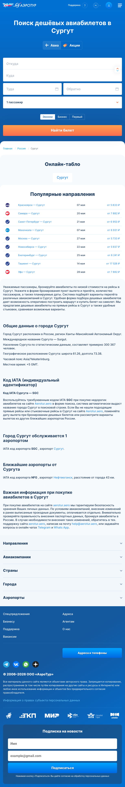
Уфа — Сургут (26, 271)
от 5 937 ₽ (113, 246)
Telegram (44, 527)
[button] (78, 5)
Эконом (48, 117)
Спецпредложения (16, 614)
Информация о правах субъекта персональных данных (41, 700)
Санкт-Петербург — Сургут (35, 221)
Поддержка (11, 629)
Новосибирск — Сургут (32, 246)
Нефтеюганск (63, 477)
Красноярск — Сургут (31, 204)
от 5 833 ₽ (113, 205)
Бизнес (62, 117)
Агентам (68, 621)
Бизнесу (9, 621)
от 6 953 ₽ (113, 221)
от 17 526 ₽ (113, 263)
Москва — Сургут (28, 238)
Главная (7, 148)
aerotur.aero (61, 505)
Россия (22, 148)
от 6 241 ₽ (113, 255)
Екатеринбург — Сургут (32, 255)
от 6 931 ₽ (113, 230)
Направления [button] (62, 543)
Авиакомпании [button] (62, 557)
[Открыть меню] (120, 5)
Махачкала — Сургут (31, 230)
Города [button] (62, 584)
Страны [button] (62, 570)
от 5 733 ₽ (113, 238)
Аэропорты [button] (62, 598)
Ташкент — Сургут (29, 263)
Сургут (62, 177)
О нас (66, 629)
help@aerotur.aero (84, 524)
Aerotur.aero (43, 403)
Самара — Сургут (29, 213)
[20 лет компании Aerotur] (8, 5)
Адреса (67, 614)
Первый (77, 117)
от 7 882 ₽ (113, 213)
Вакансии (9, 636)
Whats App (61, 527)
